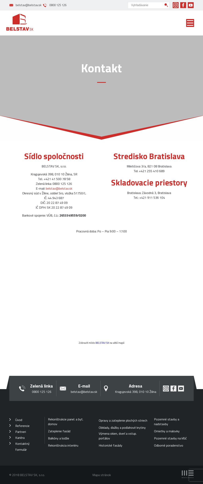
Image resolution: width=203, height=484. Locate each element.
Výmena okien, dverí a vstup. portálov (118, 436)
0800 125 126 (57, 5)
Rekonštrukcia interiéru (63, 445)
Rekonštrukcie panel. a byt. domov (65, 421)
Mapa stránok (101, 475)
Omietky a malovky (167, 431)
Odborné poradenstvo (168, 445)
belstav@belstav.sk (28, 5)
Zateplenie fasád (59, 431)
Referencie (22, 425)
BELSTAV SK (102, 343)
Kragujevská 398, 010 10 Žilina (135, 391)
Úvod (18, 419)
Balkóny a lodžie (58, 438)
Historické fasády (110, 445)
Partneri (20, 431)
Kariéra (20, 437)
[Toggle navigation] (190, 23)
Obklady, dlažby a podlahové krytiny (122, 427)
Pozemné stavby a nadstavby (166, 421)
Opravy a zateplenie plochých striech (123, 420)
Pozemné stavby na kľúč (170, 438)
